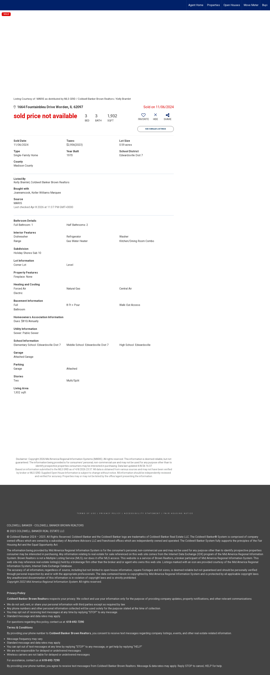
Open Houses (232, 5)
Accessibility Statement (142, 513)
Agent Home (195, 5)
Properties (213, 5)
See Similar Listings (155, 129)
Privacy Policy (110, 513)
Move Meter (251, 5)
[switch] (143, 118)
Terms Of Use (86, 513)
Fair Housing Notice (178, 513)
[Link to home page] (4, 5)
